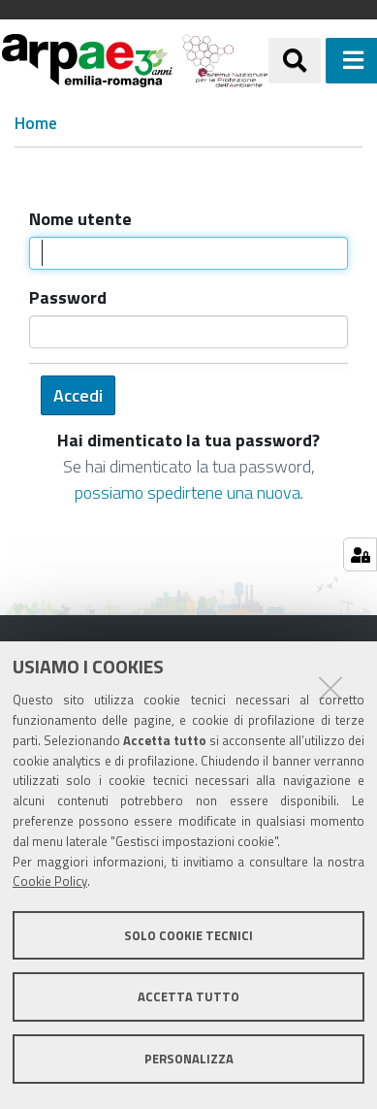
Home (36, 124)
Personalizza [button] (189, 1058)
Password (68, 297)
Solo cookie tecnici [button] (188, 935)
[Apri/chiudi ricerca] (294, 60)
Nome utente (80, 219)
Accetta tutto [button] (188, 996)
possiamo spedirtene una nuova (187, 492)
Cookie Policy (50, 881)
